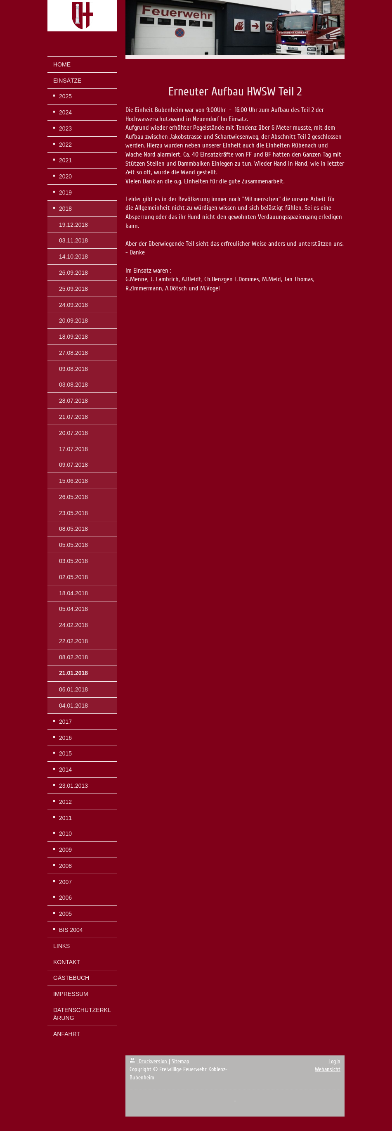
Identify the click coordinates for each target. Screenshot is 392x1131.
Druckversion (149, 1061)
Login (334, 1061)
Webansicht (327, 1069)
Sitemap (180, 1061)
